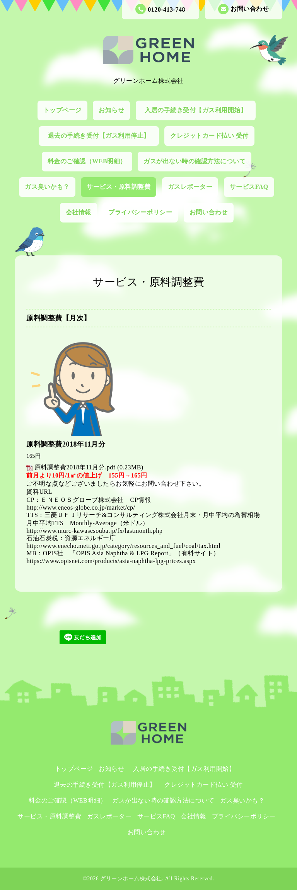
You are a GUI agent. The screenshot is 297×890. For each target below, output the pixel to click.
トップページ (62, 110)
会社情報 (78, 212)
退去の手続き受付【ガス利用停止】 (102, 135)
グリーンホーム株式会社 (131, 878)
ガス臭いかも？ (47, 186)
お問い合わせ (243, 9)
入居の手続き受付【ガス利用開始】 (199, 110)
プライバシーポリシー (140, 212)
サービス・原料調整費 (118, 186)
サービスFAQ (249, 186)
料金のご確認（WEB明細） (87, 161)
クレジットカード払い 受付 (209, 135)
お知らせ (111, 110)
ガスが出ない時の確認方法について (194, 161)
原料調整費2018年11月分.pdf (75, 467)
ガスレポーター (190, 186)
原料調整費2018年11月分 (65, 444)
